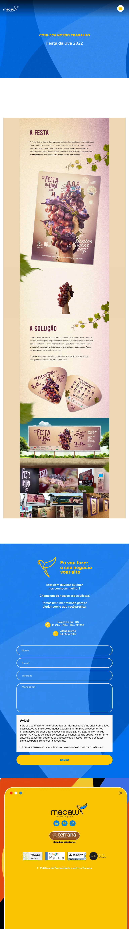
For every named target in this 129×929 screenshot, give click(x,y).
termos (73, 747)
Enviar (64, 760)
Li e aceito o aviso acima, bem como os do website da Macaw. (64, 747)
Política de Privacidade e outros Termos (66, 868)
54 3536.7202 (68, 634)
